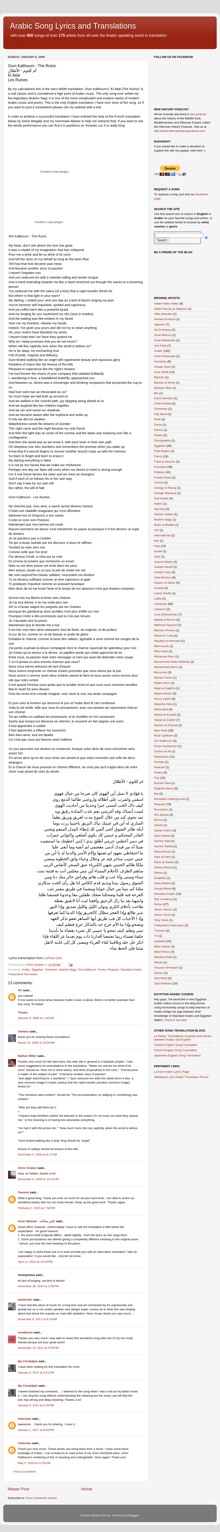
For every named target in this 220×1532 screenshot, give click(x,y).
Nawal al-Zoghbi (165, 720)
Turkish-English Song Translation (176, 1045)
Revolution (161, 809)
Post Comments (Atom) (41, 1498)
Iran (156, 540)
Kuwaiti (159, 588)
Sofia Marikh (162, 883)
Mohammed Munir (166, 667)
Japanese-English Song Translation (177, 1055)
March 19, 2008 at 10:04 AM (36, 1042)
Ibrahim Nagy (67, 969)
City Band (160, 414)
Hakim (158, 503)
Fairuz (158, 456)
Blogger (133, 1515)
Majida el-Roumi (165, 619)
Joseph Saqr (162, 572)
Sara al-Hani (162, 856)
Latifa (157, 598)
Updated (159, 941)
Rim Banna (161, 814)
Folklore (159, 472)
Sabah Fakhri (163, 830)
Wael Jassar (162, 946)
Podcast (159, 767)
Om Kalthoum (87, 969)
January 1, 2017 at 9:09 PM (36, 1430)
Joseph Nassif (163, 567)
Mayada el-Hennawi (167, 640)
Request (113, 969)
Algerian (159, 324)
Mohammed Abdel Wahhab (172, 661)
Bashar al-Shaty (164, 382)
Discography (162, 440)
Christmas (160, 408)
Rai (156, 793)
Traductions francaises (23, 974)
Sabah (158, 825)
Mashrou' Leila (163, 635)
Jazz (157, 556)
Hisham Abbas (163, 514)
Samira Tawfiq (163, 846)
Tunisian (159, 930)
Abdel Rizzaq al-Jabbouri (170, 308)
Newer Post (18, 1489)
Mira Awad (161, 651)
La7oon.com (53, 958)
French (158, 482)
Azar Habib (161, 372)
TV (156, 936)
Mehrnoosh (161, 646)
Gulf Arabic (161, 498)
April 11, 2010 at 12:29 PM (35, 1261)
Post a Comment (24, 1471)
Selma (158, 872)
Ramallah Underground (169, 799)
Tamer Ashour (163, 909)
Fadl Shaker (162, 451)
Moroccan (160, 672)
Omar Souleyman (165, 746)
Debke (158, 435)
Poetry (102, 969)
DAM (157, 419)
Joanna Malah (163, 561)
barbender (25, 1299)
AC (20, 990)
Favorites (51, 969)
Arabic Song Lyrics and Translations (73, 25)
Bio (156, 393)
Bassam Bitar (163, 387)
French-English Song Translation (175, 1050)
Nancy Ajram (162, 698)
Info (156, 530)
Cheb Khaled (162, 403)
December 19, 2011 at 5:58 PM (38, 1347)
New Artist (160, 730)
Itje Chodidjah (27, 1361)
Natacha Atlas (163, 704)
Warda (158, 962)
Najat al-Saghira (164, 688)
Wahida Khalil (163, 957)
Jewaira (23, 1031)
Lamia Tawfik (162, 593)
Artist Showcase (164, 356)
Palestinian (161, 756)
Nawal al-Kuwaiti (165, 714)
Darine (158, 430)
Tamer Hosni (162, 914)
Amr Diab (160, 345)
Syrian (158, 904)
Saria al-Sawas (164, 862)
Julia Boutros (162, 577)
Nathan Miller (27, 1056)
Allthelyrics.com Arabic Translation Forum (181, 1077)
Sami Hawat (162, 835)
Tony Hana (161, 920)
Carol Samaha (163, 398)
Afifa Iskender (163, 314)
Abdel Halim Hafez (166, 303)
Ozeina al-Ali (162, 751)
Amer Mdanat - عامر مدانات (37, 1221)
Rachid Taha (162, 783)
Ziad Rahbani (163, 983)
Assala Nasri (162, 366)
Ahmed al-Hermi (165, 319)
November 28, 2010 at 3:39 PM (38, 1286)
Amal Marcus (162, 335)
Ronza (158, 819)
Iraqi (157, 546)
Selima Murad (163, 867)
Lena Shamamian (165, 614)
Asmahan (160, 361)
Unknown (24, 1418)
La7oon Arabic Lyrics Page (171, 1071)
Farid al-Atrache (164, 461)
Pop (156, 777)
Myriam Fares (163, 677)
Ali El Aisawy (162, 329)
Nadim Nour (162, 683)
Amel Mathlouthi (164, 340)
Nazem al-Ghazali (166, 725)
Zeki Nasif (160, 978)
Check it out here (175, 1020)
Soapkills (160, 878)
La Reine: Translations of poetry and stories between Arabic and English (182, 1037)
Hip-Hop (159, 509)
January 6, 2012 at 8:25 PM (36, 1405)
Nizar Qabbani (163, 735)
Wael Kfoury (162, 951)
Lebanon (160, 609)
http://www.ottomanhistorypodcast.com (179, 131)
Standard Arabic (130, 969)
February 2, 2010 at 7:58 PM (36, 1208)
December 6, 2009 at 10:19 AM (38, 1179)
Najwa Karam (163, 693)
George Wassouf (165, 493)
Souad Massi (162, 888)
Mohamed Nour (164, 656)
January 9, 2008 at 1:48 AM (36, 1018)
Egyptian (37, 969)
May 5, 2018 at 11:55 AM (34, 1463)
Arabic (26, 969)
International (162, 535)
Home (86, 1489)
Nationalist (161, 709)
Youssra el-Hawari (166, 967)
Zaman (158, 973)
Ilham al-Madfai (164, 524)
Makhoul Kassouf (165, 625)
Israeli (158, 551)
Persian (159, 762)
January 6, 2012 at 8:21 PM (36, 1372)
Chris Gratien (27, 1168)
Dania (158, 424)
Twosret (23, 1192)
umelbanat (25, 1332)
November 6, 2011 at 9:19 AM (37, 1319)
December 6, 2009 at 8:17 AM (37, 1154)
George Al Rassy (165, 487)
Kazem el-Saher (164, 582)
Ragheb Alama (164, 788)
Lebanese (160, 603)
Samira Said (162, 841)
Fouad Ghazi (162, 477)
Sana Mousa (162, 851)
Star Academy (163, 899)
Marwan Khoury (164, 630)
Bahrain (159, 377)
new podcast (197, 114)
